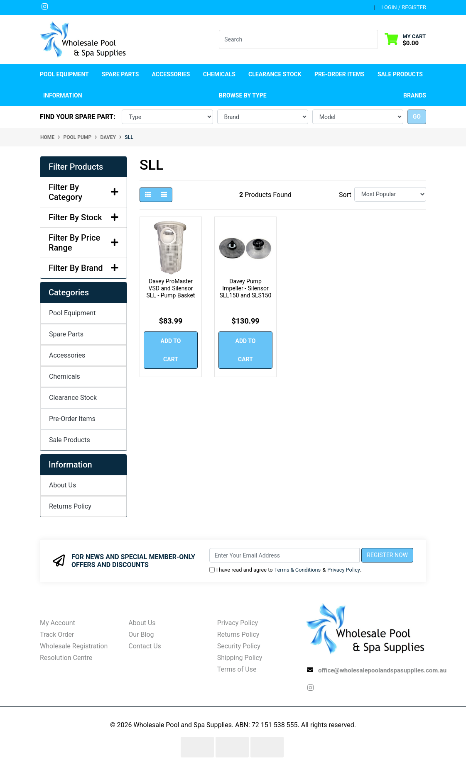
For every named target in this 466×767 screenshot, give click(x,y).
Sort (345, 195)
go (417, 116)
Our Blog (141, 634)
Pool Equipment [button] (64, 74)
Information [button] (62, 95)
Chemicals (64, 376)
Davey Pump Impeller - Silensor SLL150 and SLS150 (246, 288)
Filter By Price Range (83, 243)
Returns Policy (70, 506)
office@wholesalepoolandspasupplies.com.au (382, 670)
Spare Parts (66, 334)
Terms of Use (237, 669)
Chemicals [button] (219, 74)
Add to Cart (171, 350)
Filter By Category (83, 192)
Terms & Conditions (298, 570)
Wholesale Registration (74, 646)
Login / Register (403, 7)
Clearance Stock (275, 74)
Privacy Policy (343, 570)
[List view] (164, 194)
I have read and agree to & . (285, 570)
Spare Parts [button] (120, 74)
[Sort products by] (390, 194)
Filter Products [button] (76, 167)
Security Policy (238, 646)
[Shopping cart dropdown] (405, 39)
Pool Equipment (72, 313)
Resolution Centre (66, 658)
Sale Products (400, 74)
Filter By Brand (83, 268)
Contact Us (144, 646)
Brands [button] (414, 95)
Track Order (57, 634)
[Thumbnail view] (148, 194)
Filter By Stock (83, 217)
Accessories (67, 355)
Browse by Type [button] (242, 95)
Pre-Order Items (339, 74)
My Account (57, 623)
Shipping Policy (239, 658)
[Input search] (293, 39)
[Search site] (373, 39)
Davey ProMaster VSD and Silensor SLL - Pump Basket (171, 288)
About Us (62, 485)
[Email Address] (284, 555)
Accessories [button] (171, 74)
